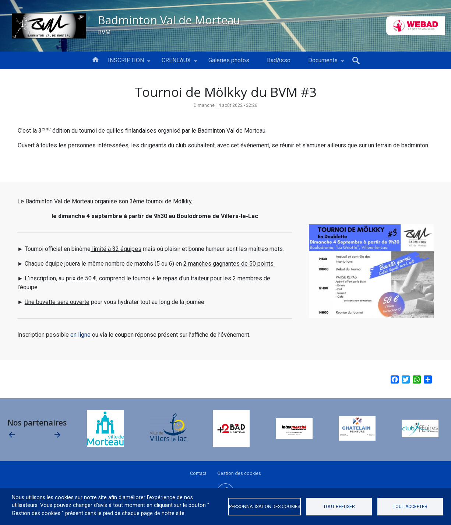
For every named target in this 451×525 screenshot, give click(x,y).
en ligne (80, 334)
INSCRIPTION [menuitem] (126, 63)
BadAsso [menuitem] (278, 60)
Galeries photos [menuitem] (228, 60)
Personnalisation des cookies (264, 506)
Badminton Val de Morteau (169, 19)
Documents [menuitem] (322, 63)
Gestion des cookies (239, 473)
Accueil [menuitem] (95, 59)
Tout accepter (410, 506)
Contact (198, 473)
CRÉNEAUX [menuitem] (176, 63)
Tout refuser (339, 506)
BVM (104, 31)
